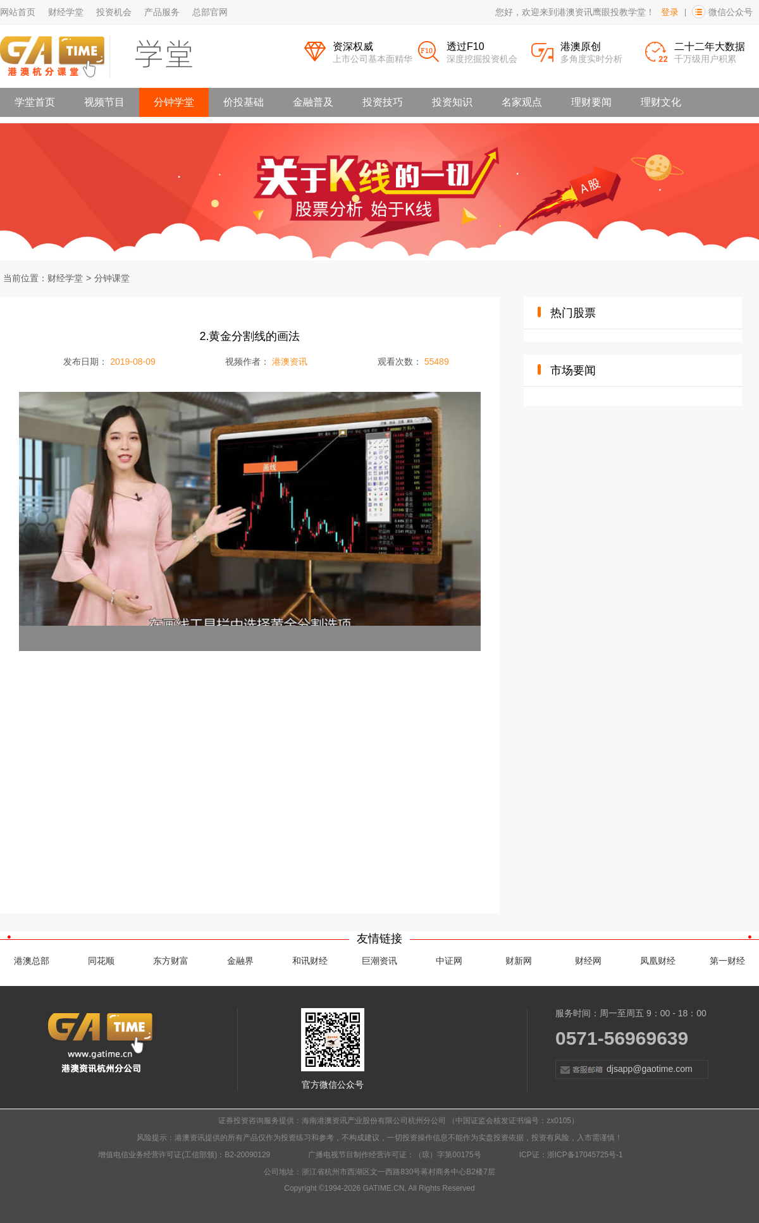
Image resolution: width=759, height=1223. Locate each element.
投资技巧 (382, 102)
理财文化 (661, 102)
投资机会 (114, 12)
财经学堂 (65, 12)
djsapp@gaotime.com (624, 1069)
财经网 (588, 961)
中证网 (449, 961)
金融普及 (313, 102)
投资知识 (452, 102)
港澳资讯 (289, 361)
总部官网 (210, 12)
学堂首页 (35, 102)
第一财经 (727, 961)
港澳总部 (31, 961)
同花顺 (101, 961)
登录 (670, 12)
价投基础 (243, 102)
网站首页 (17, 12)
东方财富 (170, 961)
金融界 (240, 961)
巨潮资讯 (379, 961)
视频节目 (104, 102)
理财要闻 (591, 102)
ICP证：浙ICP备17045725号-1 (571, 1154)
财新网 (518, 961)
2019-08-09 (133, 361)
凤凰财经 (658, 961)
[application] (250, 522)
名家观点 (522, 102)
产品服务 (162, 12)
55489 (436, 361)
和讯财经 (310, 961)
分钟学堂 (174, 102)
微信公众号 (730, 12)
